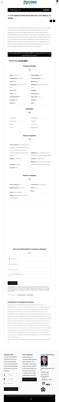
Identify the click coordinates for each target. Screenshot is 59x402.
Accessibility (50, 395)
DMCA (45, 395)
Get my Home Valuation (29, 379)
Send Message (12, 283)
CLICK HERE (23, 61)
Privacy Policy (30, 294)
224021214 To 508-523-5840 (25, 53)
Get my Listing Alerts (11, 389)
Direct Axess (19, 395)
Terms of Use (40, 395)
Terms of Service (21, 294)
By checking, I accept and (20, 294)
